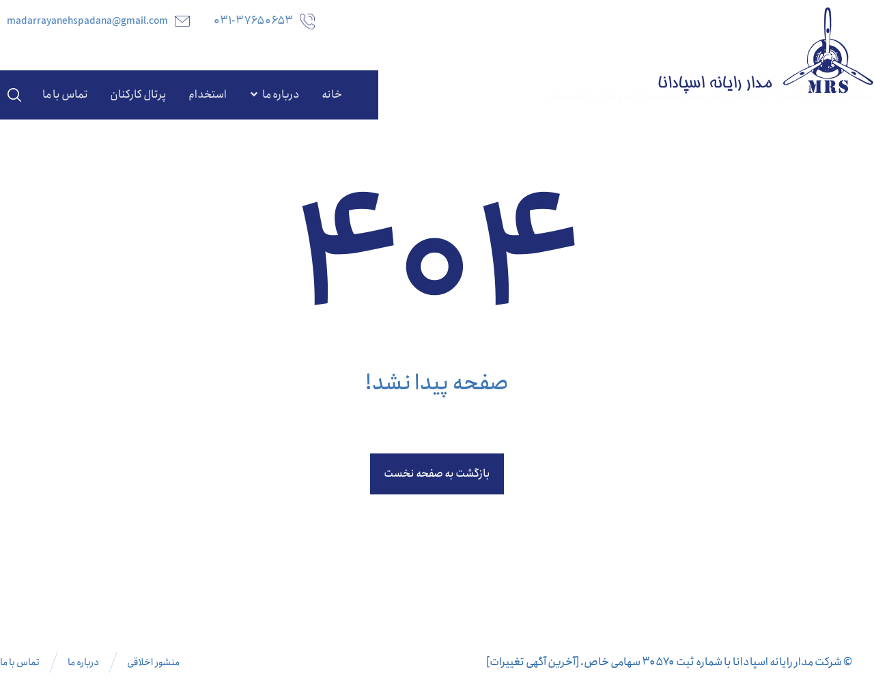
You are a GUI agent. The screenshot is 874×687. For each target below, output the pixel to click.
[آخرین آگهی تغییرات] (532, 662)
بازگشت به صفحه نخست (437, 473)
